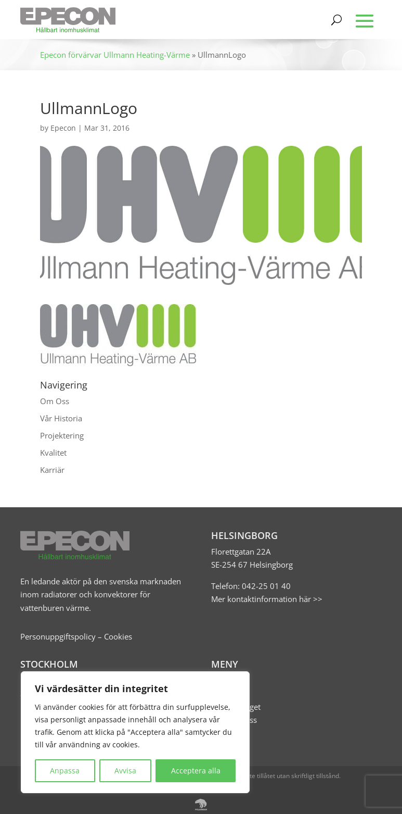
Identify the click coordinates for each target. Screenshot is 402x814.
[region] (135, 732)
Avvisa (125, 770)
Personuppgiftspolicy (58, 636)
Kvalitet (53, 452)
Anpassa (65, 770)
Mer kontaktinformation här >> (266, 599)
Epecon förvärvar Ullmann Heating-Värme (115, 54)
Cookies (118, 636)
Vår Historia (61, 418)
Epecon (63, 128)
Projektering (62, 435)
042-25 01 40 (265, 586)
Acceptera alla (196, 770)
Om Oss (54, 401)
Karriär (52, 470)
